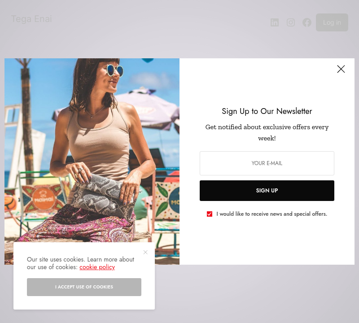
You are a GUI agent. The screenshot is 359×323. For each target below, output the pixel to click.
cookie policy (97, 266)
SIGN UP (267, 191)
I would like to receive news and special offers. (272, 214)
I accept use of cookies (84, 287)
